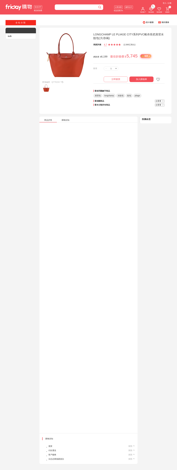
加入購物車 (141, 79)
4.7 (105, 45)
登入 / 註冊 (167, 3)
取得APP (38, 7)
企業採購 (118, 7)
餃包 (129, 95)
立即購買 (115, 79)
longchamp (109, 95)
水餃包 (120, 95)
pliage (137, 95)
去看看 (159, 101)
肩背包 (98, 95)
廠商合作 (128, 7)
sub (9, 36)
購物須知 (49, 439)
